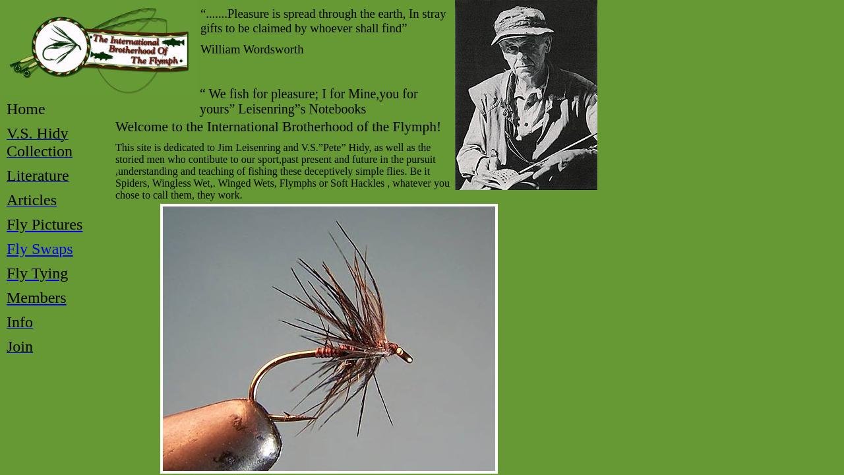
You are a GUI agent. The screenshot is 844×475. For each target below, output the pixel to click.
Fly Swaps (40, 248)
